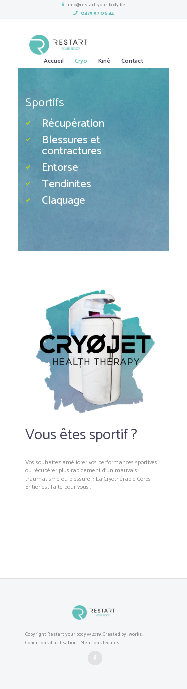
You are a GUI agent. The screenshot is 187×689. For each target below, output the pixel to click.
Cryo (81, 61)
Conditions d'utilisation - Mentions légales (72, 643)
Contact (132, 61)
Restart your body (66, 634)
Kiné (104, 61)
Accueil (54, 61)
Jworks (134, 634)
